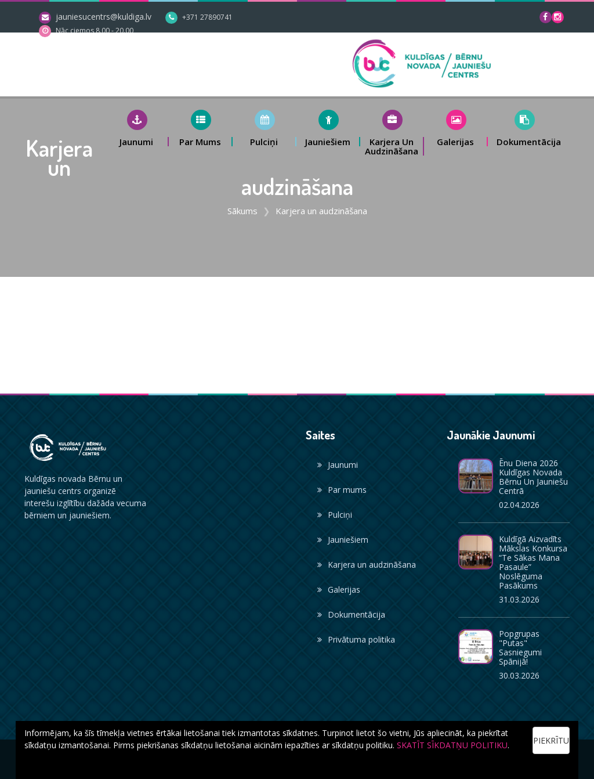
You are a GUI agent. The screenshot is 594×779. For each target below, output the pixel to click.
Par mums (342, 489)
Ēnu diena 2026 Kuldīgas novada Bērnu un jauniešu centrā (533, 476)
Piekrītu (551, 740)
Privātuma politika (356, 639)
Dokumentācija (351, 614)
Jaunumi (337, 464)
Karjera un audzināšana (366, 564)
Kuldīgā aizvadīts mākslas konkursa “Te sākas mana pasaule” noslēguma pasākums (533, 562)
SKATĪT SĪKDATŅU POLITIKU (452, 745)
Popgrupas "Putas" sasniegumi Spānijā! (520, 647)
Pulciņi (334, 514)
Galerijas (338, 589)
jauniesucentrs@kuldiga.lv (103, 16)
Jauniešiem (342, 539)
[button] (137, 128)
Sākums (242, 211)
